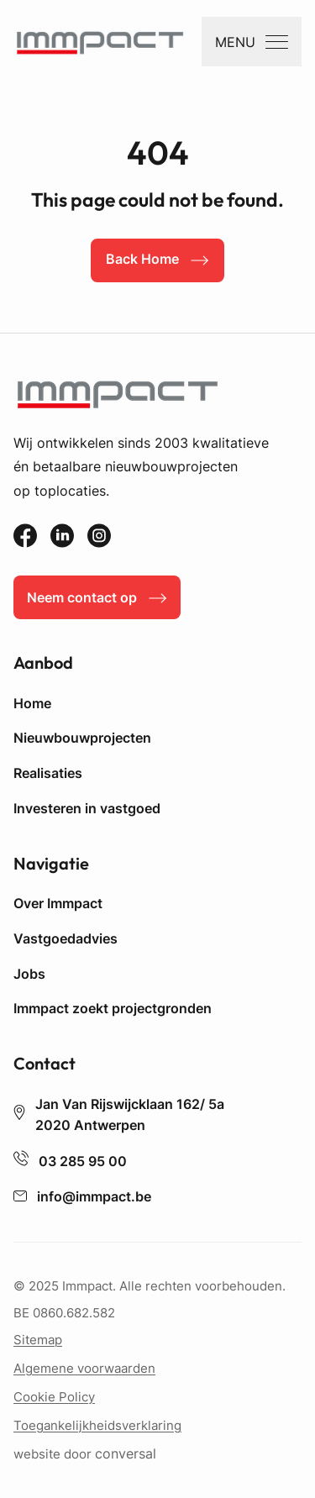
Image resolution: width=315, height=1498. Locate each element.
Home (32, 703)
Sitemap (37, 1340)
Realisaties (47, 773)
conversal (125, 1454)
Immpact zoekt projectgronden (112, 1008)
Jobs (29, 973)
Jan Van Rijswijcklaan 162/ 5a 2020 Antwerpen (118, 1115)
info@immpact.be (82, 1197)
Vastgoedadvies (65, 938)
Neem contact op (82, 597)
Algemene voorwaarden (84, 1368)
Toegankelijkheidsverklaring (97, 1425)
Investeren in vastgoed (86, 808)
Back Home (142, 258)
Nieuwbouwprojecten (82, 737)
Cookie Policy (54, 1397)
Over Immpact (57, 903)
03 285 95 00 (70, 1161)
